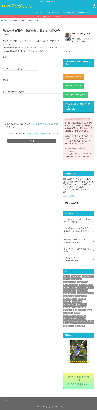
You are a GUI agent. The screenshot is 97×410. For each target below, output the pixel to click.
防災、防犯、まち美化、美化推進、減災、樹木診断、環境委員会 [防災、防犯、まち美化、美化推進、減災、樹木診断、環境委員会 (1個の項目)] (78, 322)
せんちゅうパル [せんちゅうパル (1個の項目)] (69, 282)
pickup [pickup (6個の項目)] (67, 276)
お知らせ (41, 12)
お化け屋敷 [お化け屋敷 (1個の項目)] (76, 276)
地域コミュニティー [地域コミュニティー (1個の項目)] (79, 296)
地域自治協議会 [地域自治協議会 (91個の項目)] (70, 299)
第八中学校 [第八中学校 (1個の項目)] (68, 313)
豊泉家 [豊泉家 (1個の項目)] (82, 316)
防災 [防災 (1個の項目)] (83, 318)
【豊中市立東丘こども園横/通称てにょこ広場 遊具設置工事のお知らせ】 (77, 232)
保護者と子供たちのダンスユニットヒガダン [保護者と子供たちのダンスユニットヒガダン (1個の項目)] (78, 288)
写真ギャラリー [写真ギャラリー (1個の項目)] (69, 290)
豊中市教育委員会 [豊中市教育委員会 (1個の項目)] (70, 316)
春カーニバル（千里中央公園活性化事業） (77, 251)
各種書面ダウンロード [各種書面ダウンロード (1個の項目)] (85, 293)
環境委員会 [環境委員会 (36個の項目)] (69, 310)
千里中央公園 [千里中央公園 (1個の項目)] (82, 290)
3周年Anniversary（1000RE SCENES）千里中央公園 (74, 242)
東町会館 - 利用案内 (74, 87)
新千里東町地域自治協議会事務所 (78, 64)
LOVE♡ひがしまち (18, 6)
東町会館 (47, 12)
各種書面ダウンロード (84, 12)
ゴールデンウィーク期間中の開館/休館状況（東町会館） (77, 222)
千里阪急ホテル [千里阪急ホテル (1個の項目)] (69, 293)
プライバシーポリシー (35, 133)
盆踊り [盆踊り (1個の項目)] (88, 310)
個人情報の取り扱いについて (44, 124)
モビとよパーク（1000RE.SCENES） (72, 259)
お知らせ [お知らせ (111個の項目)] (68, 279)
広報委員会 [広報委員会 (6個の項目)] (77, 302)
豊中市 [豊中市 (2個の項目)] (78, 313)
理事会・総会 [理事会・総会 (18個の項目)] (79, 307)
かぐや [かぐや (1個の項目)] (78, 279)
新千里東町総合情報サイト (78, 381)
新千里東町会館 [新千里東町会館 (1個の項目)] (69, 304)
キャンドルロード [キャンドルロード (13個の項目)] (71, 285)
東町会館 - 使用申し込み (75, 96)
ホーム (35, 12)
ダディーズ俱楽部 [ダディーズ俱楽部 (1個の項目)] (86, 285)
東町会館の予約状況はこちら (49, 16)
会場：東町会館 (69, 198)
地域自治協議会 (71, 12)
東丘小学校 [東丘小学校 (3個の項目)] (81, 304)
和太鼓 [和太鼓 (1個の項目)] (67, 296)
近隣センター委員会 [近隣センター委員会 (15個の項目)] (71, 318)
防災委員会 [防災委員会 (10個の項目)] (69, 326)
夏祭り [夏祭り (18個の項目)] (81, 299)
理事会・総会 (56, 12)
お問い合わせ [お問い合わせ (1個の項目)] (88, 276)
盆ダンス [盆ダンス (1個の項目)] (79, 310)
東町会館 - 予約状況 (74, 78)
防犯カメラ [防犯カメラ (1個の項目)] (79, 326)
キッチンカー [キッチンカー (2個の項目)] (82, 282)
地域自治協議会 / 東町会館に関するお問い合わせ (78, 108)
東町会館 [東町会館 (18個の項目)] (68, 307)
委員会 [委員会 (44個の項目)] (67, 302)
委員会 (63, 12)
